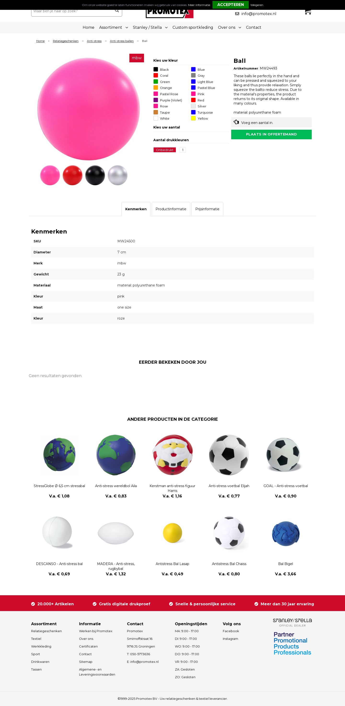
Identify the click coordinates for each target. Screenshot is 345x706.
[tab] (135, 209)
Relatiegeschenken (66, 41)
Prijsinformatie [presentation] (207, 209)
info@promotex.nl (259, 14)
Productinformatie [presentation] (170, 209)
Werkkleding (41, 646)
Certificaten (88, 646)
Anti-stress (94, 41)
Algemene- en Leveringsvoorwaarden (97, 671)
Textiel (36, 639)
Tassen (36, 669)
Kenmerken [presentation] (136, 209)
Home (88, 27)
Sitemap (85, 662)
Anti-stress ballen (122, 41)
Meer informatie (199, 5)
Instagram (230, 639)
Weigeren (256, 5)
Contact (253, 27)
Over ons (86, 639)
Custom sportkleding (192, 27)
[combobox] (71, 11)
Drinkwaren (40, 662)
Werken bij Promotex (95, 631)
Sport (35, 654)
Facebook (231, 631)
